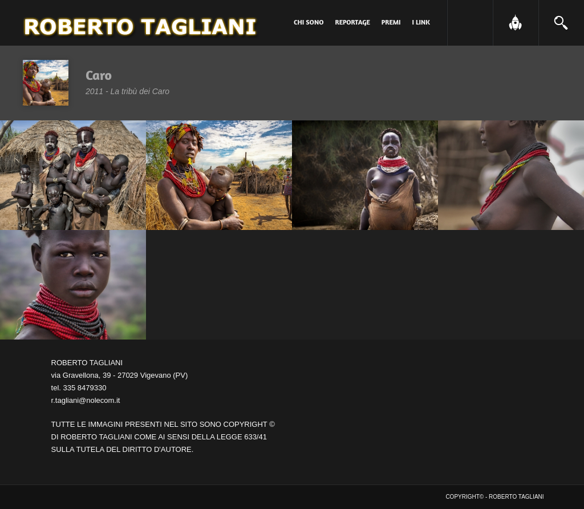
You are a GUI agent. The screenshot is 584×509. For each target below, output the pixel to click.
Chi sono (309, 22)
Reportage (352, 22)
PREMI (391, 22)
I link (421, 22)
